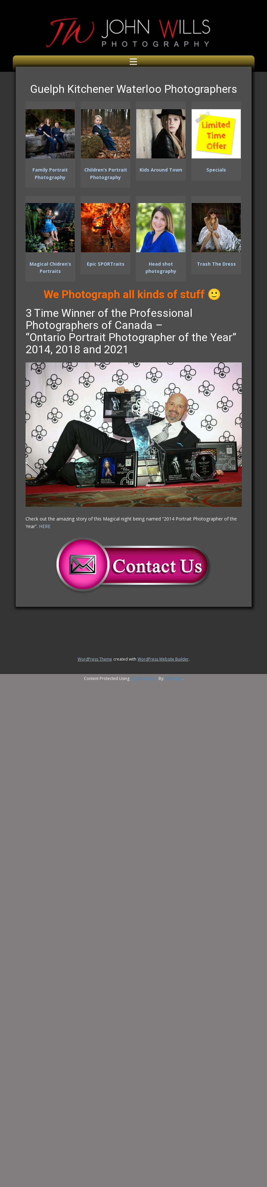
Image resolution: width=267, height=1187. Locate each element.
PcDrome (173, 678)
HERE (44, 526)
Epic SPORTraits (105, 264)
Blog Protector (144, 678)
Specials (216, 170)
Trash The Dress (216, 264)
